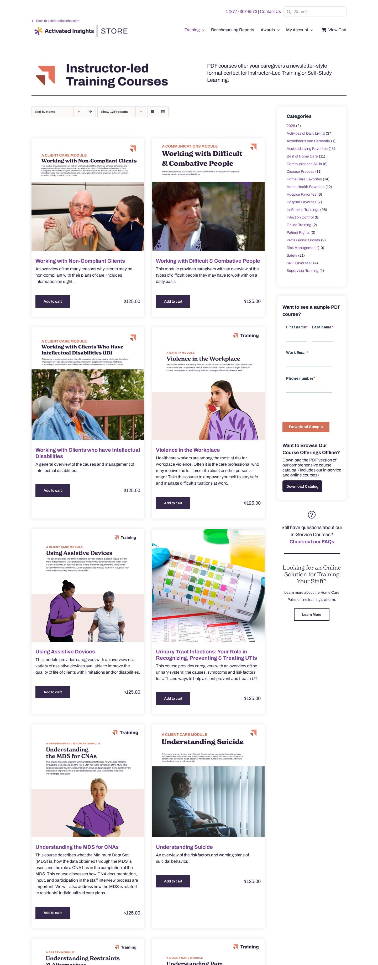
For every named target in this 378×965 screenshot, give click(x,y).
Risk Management (302, 248)
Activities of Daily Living (306, 133)
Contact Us (270, 11)
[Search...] (315, 11)
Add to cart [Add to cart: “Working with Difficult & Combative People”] (173, 301)
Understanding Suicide (184, 847)
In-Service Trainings (303, 210)
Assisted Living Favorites (307, 149)
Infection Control (300, 217)
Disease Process (300, 172)
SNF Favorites (298, 263)
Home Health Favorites (305, 187)
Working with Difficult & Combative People (208, 261)
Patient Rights (298, 233)
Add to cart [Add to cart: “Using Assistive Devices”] (53, 692)
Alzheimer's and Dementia (308, 141)
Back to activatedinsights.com (57, 21)
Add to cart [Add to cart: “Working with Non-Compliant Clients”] (53, 301)
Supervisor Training (302, 271)
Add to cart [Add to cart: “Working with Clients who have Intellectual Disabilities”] (53, 490)
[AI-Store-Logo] (80, 27)
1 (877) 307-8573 (241, 11)
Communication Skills (304, 164)
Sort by (45, 112)
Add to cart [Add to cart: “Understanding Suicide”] (173, 881)
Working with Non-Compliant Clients (80, 261)
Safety (292, 255)
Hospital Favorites (301, 202)
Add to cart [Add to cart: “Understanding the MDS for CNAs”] (53, 913)
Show (114, 112)
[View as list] (163, 112)
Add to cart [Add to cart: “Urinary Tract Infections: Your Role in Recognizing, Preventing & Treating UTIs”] (173, 698)
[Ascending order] (91, 111)
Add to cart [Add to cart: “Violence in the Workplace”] (173, 503)
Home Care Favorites (304, 179)
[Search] (289, 11)
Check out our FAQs (312, 541)
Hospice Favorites (301, 194)
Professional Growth (303, 240)
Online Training (299, 225)
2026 (291, 126)
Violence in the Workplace (188, 450)
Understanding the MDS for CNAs (77, 847)
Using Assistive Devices (65, 651)
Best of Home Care (302, 156)
